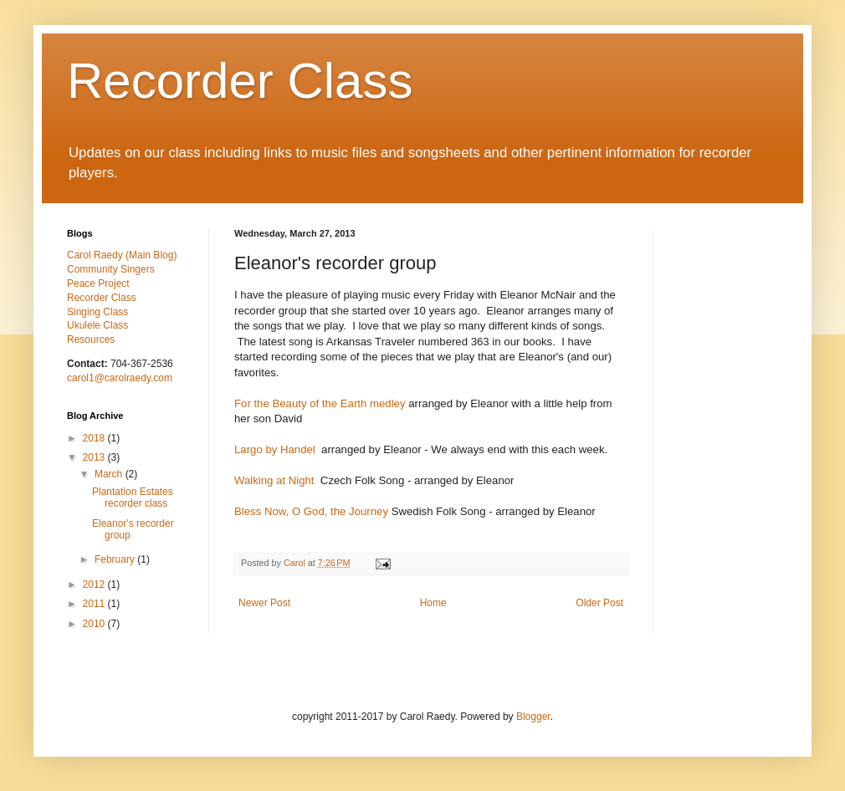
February (116, 559)
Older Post (599, 603)
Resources (91, 339)
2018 (95, 438)
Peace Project (98, 283)
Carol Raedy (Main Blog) (122, 255)
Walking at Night (274, 480)
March (110, 474)
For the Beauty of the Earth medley (320, 403)
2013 (95, 457)
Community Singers (111, 269)
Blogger (533, 716)
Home (433, 603)
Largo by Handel (274, 449)
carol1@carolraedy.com (119, 378)
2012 (95, 584)
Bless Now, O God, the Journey (311, 511)
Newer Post (264, 603)
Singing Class (97, 312)
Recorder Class (239, 81)
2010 (95, 624)
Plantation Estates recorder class (132, 497)
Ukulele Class (97, 325)
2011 (95, 604)
